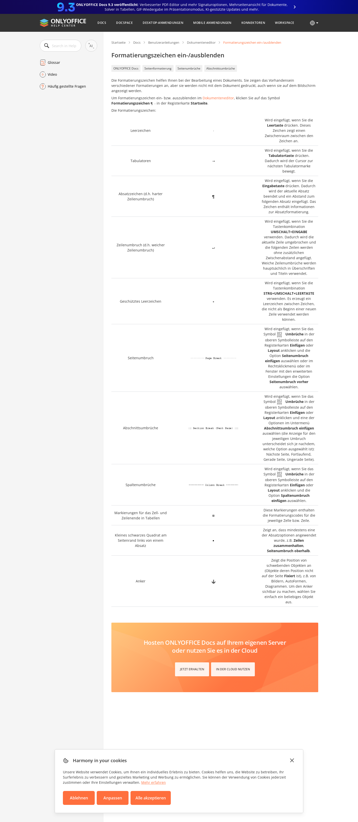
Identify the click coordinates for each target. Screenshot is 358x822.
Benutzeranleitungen (163, 42)
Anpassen (112, 798)
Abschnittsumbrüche (220, 68)
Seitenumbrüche (189, 68)
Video (52, 74)
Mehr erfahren (153, 782)
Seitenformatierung (158, 68)
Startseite (118, 42)
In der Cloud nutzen (233, 669)
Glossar (54, 62)
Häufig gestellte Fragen (67, 86)
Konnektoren (253, 23)
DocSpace (124, 23)
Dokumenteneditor (201, 42)
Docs (101, 23)
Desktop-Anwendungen (163, 23)
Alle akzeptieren (150, 798)
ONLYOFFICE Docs (125, 68)
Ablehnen (79, 798)
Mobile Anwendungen (212, 23)
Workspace (284, 23)
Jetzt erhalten (192, 669)
